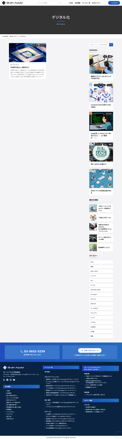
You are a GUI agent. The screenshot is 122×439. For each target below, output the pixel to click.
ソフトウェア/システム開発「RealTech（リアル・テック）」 (60, 407)
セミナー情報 (88, 400)
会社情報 (7, 386)
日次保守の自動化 (91, 407)
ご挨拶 (8, 391)
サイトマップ (9, 414)
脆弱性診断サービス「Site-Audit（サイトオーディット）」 (60, 386)
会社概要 (77, 3)
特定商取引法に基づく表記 (13, 407)
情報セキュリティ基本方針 (13, 402)
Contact (114, 3)
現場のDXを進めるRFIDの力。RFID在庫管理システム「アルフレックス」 (96, 382)
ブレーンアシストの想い (12, 398)
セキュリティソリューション (52, 377)
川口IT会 (86, 405)
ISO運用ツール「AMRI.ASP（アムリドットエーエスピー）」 (60, 414)
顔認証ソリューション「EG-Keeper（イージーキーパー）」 (61, 390)
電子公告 (8, 416)
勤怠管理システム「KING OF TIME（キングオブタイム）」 (60, 421)
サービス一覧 (86, 3)
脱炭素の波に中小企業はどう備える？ (96, 409)
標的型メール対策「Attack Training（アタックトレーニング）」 (62, 379)
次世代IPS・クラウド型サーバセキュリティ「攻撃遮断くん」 (61, 395)
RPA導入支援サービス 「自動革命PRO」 (56, 423)
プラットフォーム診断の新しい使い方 (95, 395)
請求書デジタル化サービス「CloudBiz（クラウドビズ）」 (60, 419)
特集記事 (86, 392)
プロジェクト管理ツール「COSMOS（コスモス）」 (58, 416)
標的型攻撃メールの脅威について (95, 412)
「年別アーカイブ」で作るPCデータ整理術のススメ (99, 376)
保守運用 (47, 372)
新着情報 (8, 409)
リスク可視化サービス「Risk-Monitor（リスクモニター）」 (61, 388)
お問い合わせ (10, 419)
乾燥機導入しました (91, 387)
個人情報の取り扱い (11, 405)
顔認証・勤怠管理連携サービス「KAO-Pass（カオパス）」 (60, 393)
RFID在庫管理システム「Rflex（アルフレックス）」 (58, 428)
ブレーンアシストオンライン (101, 368)
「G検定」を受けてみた (92, 378)
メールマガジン (10, 412)
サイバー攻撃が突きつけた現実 (94, 385)
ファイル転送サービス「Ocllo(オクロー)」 (57, 426)
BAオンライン (96, 3)
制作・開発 (47, 400)
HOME (71, 3)
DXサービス (48, 411)
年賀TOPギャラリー (11, 400)
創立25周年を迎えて (11, 395)
